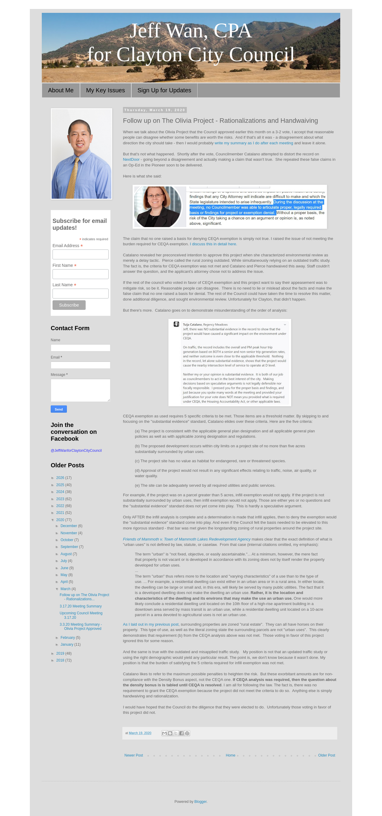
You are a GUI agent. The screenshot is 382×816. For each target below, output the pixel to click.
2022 (60, 506)
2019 (60, 653)
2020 (60, 520)
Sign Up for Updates (164, 90)
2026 (60, 478)
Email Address (68, 246)
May (64, 575)
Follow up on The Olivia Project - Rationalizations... (84, 597)
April (65, 582)
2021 (60, 513)
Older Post (326, 755)
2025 (60, 485)
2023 (60, 499)
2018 (60, 660)
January (67, 644)
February (68, 638)
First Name (65, 265)
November (69, 533)
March (66, 589)
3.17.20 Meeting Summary (81, 606)
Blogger (200, 802)
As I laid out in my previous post (150, 624)
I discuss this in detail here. (213, 244)
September (70, 547)
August (67, 554)
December (69, 526)
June (65, 568)
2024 (60, 492)
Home (230, 755)
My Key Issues (105, 90)
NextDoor (131, 159)
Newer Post (133, 755)
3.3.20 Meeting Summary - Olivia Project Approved (81, 626)
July (64, 561)
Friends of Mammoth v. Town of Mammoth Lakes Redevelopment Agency (187, 539)
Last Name (64, 285)
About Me (61, 90)
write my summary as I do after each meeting (254, 143)
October (67, 540)
